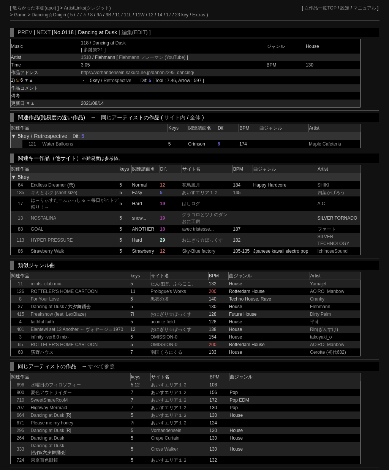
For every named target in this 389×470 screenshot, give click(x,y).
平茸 (314, 321)
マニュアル (364, 8)
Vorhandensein (166, 430)
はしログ (191, 203)
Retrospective (117, 80)
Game (21, 14)
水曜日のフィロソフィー (56, 385)
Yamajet (318, 283)
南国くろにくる (166, 352)
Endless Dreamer (48, 185)
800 (20, 392)
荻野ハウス (42, 352)
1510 (86, 57)
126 (20, 291)
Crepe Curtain (165, 438)
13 (20, 218)
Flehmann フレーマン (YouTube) (153, 57)
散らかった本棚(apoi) (35, 8)
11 (117, 14)
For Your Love (45, 299)
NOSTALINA (43, 218)
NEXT (43, 32)
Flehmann (320, 306)
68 (20, 352)
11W (140, 14)
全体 (195, 117)
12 (151, 14)
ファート (327, 229)
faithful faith (42, 321)
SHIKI (323, 185)
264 (20, 438)
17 (168, 14)
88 (20, 229)
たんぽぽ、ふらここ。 (173, 283)
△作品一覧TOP (320, 8)
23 (177, 14)
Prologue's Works (168, 291)
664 (20, 415)
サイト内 (174, 117)
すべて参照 (101, 366)
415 (20, 314)
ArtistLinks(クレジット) (87, 8)
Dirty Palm (320, 314)
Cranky (317, 299)
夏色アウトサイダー (51, 392)
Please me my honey (52, 423)
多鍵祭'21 (93, 49)
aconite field (162, 321)
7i (84, 14)
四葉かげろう (331, 192)
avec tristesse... (197, 229)
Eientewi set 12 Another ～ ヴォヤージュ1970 (77, 329)
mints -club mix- (47, 283)
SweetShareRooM (49, 400)
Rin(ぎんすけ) (324, 329)
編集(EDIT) (135, 32)
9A (99, 14)
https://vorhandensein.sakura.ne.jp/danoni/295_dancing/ (137, 72)
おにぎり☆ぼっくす (202, 240)
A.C (321, 203)
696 (20, 385)
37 (20, 306)
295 (20, 430)
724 (20, 460)
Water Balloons (58, 144)
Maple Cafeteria (325, 144)
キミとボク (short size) (54, 192)
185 (20, 192)
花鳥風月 (191, 185)
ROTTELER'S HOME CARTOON (64, 291)
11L (127, 14)
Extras (198, 14)
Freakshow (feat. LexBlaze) (58, 314)
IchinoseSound (333, 251)
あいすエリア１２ (200, 192)
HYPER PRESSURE (52, 240)
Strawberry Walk (47, 251)
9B (108, 14)
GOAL (37, 229)
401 (20, 329)
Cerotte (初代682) (328, 352)
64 (20, 185)
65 (20, 344)
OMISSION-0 (163, 337)
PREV (25, 32)
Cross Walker (164, 449)
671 (20, 423)
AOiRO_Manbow (327, 291)
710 (20, 400)
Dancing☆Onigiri (49, 14)
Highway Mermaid (49, 407)
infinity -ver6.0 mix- (50, 337)
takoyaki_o (321, 337)
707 (20, 407)
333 (20, 449)
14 (159, 14)
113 (20, 240)
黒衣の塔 (159, 299)
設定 (344, 8)
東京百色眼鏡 (44, 460)
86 (20, 251)
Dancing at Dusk (47, 306)
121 (32, 144)
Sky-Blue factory (198, 251)
